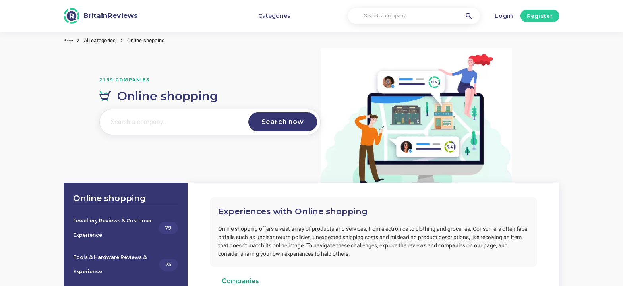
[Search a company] (414, 16)
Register (540, 16)
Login (504, 15)
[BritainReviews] (101, 16)
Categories (274, 15)
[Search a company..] (170, 121)
